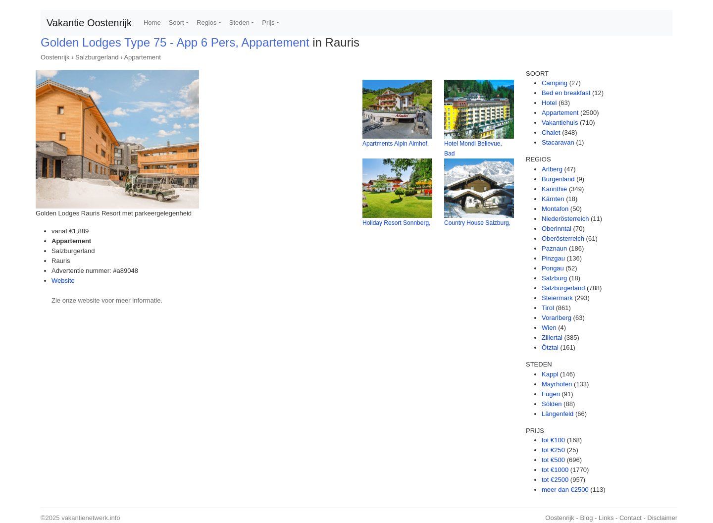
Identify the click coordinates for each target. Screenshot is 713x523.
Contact (630, 518)
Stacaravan (558, 142)
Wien (549, 327)
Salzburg (554, 278)
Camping (554, 83)
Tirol (548, 308)
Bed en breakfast (566, 93)
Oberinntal (556, 228)
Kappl (550, 374)
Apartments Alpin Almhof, (395, 143)
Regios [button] (206, 22)
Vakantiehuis (560, 122)
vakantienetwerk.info (90, 518)
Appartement (142, 57)
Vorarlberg (556, 317)
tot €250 (553, 450)
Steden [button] (239, 22)
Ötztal (550, 347)
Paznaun (554, 248)
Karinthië (554, 189)
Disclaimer (662, 518)
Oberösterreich (563, 238)
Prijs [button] (268, 22)
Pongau (553, 268)
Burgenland (558, 179)
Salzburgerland (96, 57)
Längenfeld (557, 414)
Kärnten (553, 199)
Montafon (555, 208)
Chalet (551, 132)
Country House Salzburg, (477, 222)
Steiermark (557, 298)
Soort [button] (176, 22)
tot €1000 (555, 469)
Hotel (549, 102)
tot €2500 (555, 479)
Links (606, 518)
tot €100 (553, 440)
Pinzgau (553, 258)
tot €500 (553, 460)
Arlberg (552, 169)
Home (152, 22)
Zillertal (552, 337)
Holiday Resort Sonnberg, (396, 222)
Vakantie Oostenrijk (89, 22)
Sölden (551, 404)
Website (63, 280)
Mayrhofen (557, 384)
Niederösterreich (565, 218)
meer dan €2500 (565, 489)
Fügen (551, 394)
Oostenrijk (55, 57)
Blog (586, 518)
